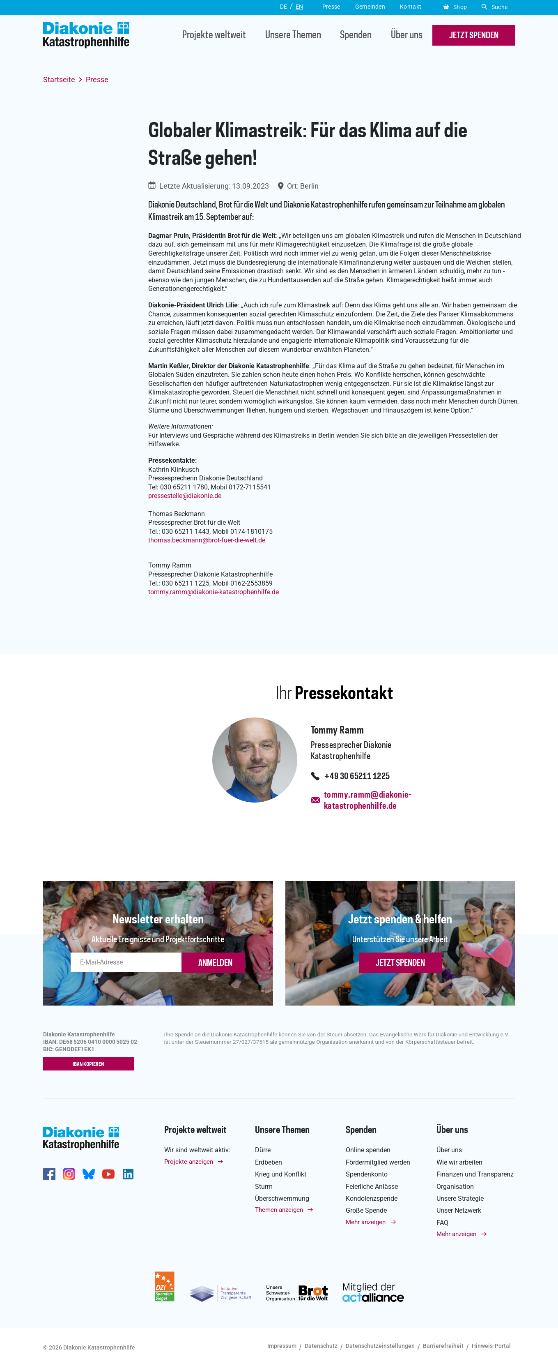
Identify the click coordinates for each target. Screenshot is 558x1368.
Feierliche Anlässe (372, 1186)
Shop (455, 7)
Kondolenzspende (371, 1199)
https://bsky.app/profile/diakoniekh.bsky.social (89, 1174)
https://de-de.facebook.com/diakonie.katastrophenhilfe (49, 1174)
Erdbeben (268, 1162)
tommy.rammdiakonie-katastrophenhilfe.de (213, 592)
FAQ (442, 1223)
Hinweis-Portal (491, 1346)
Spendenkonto (367, 1175)
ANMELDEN (215, 963)
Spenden (356, 35)
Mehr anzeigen (366, 1222)
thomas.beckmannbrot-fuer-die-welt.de (206, 540)
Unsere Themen (293, 35)
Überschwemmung (282, 1199)
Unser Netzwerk (458, 1211)
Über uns (407, 35)
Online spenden (368, 1150)
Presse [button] (331, 6)
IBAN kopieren (90, 1064)
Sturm (264, 1186)
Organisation (455, 1186)
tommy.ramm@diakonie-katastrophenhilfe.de (368, 800)
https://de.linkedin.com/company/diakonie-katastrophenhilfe (128, 1174)
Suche (494, 7)
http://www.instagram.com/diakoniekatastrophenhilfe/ (69, 1174)
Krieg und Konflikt (280, 1175)
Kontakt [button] (411, 6)
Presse (97, 79)
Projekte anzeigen (188, 1161)
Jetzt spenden (400, 963)
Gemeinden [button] (370, 6)
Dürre (263, 1150)
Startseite (59, 79)
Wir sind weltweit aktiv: (197, 1150)
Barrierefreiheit (443, 1346)
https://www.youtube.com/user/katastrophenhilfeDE (108, 1174)
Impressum (281, 1346)
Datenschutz (321, 1346)
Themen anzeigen (279, 1210)
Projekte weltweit (214, 35)
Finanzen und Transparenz (475, 1175)
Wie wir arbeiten (459, 1162)
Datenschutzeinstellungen (380, 1346)
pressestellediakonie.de (184, 496)
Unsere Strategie (460, 1199)
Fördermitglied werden (378, 1162)
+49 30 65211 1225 (357, 777)
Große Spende (366, 1211)
